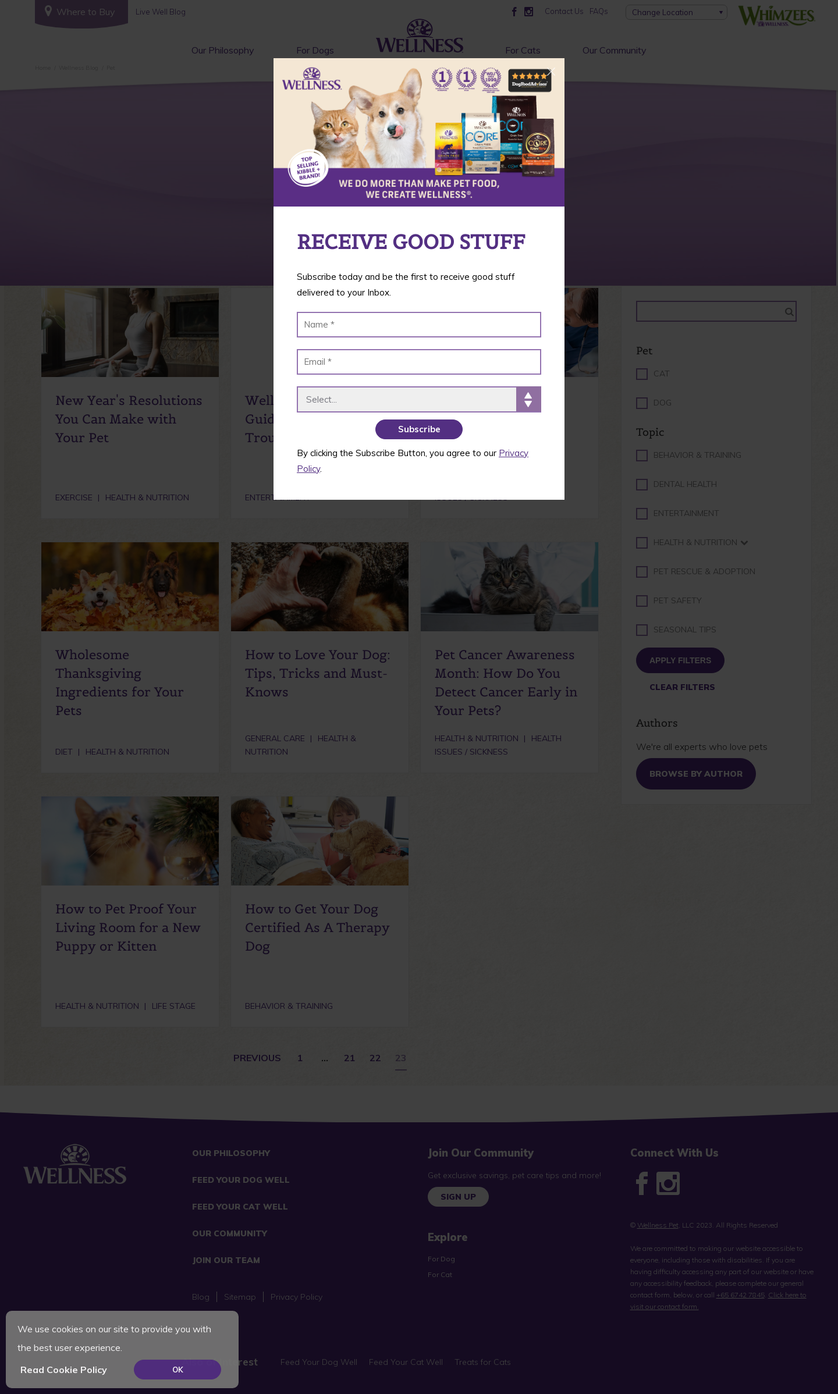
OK (177, 1369)
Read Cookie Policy (63, 1369)
